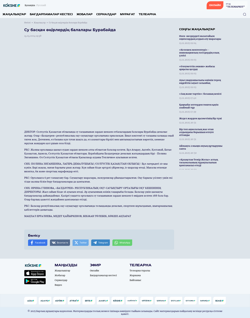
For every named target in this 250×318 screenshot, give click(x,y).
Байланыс (135, 280)
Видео (58, 285)
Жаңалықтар (14, 14)
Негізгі (27, 23)
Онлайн (94, 270)
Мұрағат (127, 14)
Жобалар (84, 14)
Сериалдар (106, 14)
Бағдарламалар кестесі (51, 14)
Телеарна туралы (140, 270)
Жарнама (135, 275)
